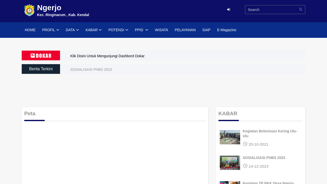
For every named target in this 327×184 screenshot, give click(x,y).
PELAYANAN (185, 30)
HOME (30, 30)
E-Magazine (226, 30)
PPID (141, 30)
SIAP (206, 30)
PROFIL (50, 30)
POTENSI (118, 30)
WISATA (161, 30)
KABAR (94, 30)
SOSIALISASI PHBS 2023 (91, 69)
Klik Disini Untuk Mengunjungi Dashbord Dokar (107, 56)
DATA (72, 30)
